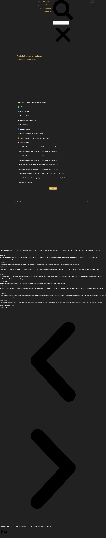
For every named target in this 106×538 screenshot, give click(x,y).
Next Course (88, 202)
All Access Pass (47, 1)
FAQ (41, 8)
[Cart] (91, 1)
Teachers (49, 5)
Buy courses (40, 5)
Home (38, 1)
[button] (63, 10)
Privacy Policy (3, 535)
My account (48, 8)
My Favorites (48, 11)
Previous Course (18, 202)
